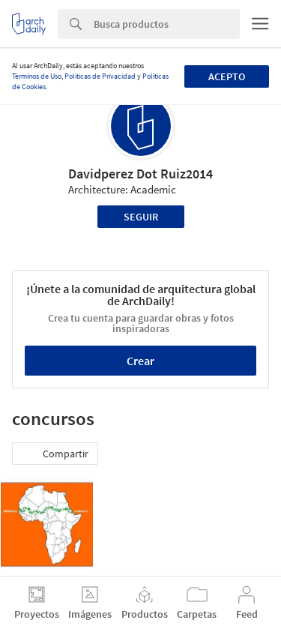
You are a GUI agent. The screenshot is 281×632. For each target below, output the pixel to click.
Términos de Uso (36, 76)
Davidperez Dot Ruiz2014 (140, 173)
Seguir (141, 216)
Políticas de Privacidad (100, 76)
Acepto (226, 76)
